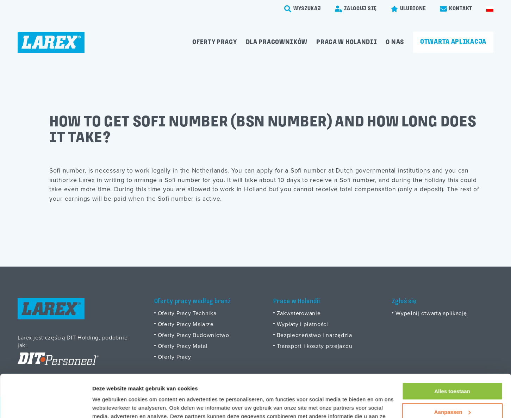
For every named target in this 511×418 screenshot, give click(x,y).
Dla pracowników (277, 42)
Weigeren (452, 392)
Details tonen (109, 404)
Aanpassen (452, 372)
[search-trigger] (302, 9)
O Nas (395, 42)
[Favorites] (408, 9)
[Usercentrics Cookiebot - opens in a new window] (45, 404)
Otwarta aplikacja (453, 41)
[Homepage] (51, 42)
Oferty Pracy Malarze (186, 324)
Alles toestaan (452, 351)
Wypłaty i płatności (302, 324)
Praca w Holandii (346, 42)
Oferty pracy (214, 42)
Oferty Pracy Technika (187, 313)
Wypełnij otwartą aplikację (431, 313)
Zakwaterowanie (299, 313)
